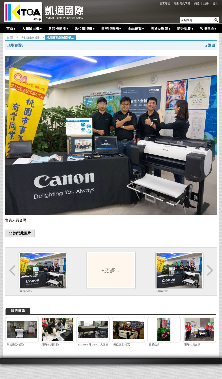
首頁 (11, 28)
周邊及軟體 (161, 28)
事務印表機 (111, 28)
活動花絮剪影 (30, 38)
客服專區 (208, 28)
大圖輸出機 (32, 28)
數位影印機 (85, 28)
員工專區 (165, 3)
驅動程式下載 (182, 3)
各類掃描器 (58, 28)
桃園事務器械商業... (60, 38)
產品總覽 (136, 28)
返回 (210, 45)
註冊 (206, 3)
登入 (215, 3)
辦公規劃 (185, 28)
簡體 (197, 3)
